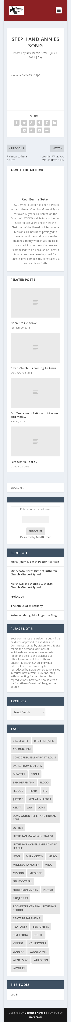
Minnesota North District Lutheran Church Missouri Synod (34, 572)
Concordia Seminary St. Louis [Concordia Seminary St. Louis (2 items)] (34, 757)
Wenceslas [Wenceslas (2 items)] (20, 960)
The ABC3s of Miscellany (27, 606)
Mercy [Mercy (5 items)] (52, 856)
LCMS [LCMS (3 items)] (41, 807)
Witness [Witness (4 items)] (19, 968)
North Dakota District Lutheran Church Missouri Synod (32, 585)
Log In (15, 994)
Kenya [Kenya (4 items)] (17, 807)
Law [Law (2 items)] (29, 807)
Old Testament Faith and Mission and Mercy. (34, 415)
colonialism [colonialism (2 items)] (22, 749)
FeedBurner (43, 537)
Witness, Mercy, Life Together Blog (34, 615)
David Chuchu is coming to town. (34, 368)
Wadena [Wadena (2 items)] (18, 951)
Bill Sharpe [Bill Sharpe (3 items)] (21, 741)
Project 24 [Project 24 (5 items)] (20, 898)
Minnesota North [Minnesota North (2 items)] (26, 864)
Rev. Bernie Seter (36, 53)
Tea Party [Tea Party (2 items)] (20, 926)
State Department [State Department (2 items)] (26, 918)
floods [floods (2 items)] (18, 791)
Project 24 (17, 596)
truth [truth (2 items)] (38, 935)
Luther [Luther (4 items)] (18, 827)
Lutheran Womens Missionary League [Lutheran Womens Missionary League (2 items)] (35, 846)
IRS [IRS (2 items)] (45, 791)
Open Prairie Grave (24, 323)
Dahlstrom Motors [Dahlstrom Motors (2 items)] (27, 766)
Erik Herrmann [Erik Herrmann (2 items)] (23, 782)
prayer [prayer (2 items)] (48, 889)
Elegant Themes (34, 1012)
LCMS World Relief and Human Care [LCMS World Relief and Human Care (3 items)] (34, 817)
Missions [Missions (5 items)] (36, 873)
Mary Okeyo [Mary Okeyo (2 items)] (34, 856)
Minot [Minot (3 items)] (49, 864)
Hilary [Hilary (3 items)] (33, 791)
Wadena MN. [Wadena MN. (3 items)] (38, 951)
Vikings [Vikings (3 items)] (18, 943)
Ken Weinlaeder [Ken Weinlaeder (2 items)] (40, 799)
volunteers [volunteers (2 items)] (37, 943)
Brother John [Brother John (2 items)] (44, 741)
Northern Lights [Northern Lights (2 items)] (25, 889)
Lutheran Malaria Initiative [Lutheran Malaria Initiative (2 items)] (33, 836)
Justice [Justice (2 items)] (18, 799)
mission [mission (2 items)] (18, 873)
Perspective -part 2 (24, 462)
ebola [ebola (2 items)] (35, 774)
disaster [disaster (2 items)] (19, 774)
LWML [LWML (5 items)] (16, 856)
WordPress (35, 1017)
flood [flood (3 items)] (44, 782)
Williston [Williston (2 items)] (41, 960)
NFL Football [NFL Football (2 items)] (22, 881)
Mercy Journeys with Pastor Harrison (35, 561)
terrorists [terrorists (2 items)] (41, 926)
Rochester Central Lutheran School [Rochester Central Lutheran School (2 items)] (34, 908)
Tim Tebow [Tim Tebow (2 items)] (20, 935)
